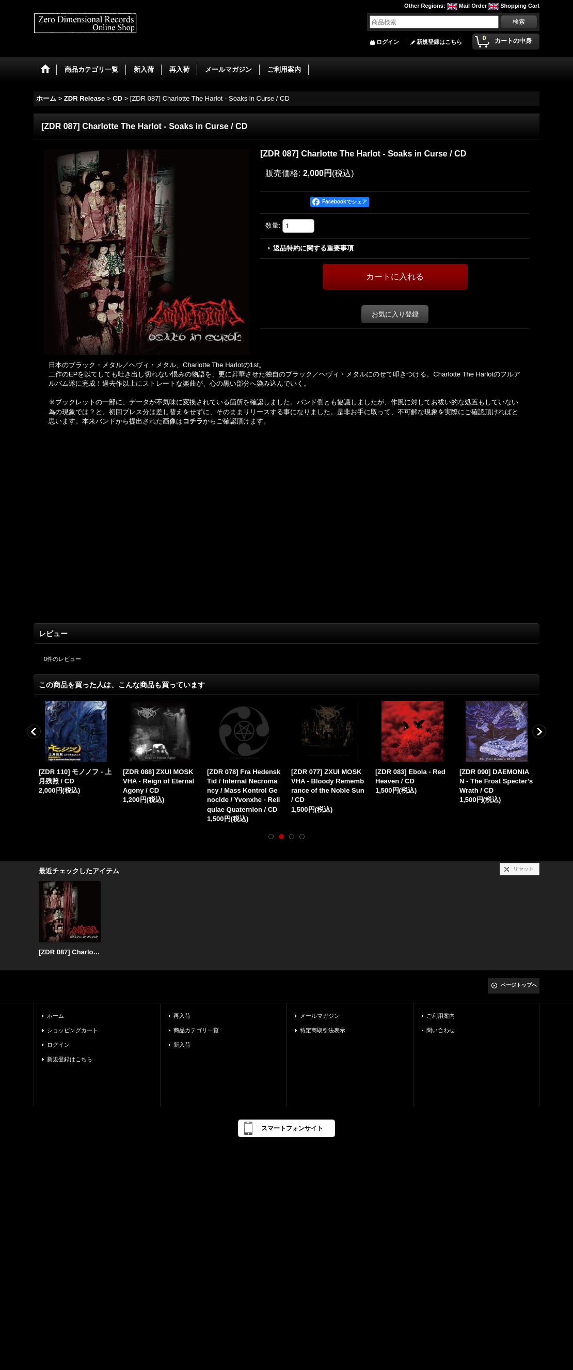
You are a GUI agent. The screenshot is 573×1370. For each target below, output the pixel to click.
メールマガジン (320, 1016)
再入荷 (181, 1016)
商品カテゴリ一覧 (196, 1030)
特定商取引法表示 (322, 1030)
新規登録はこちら (439, 42)
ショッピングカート (72, 1030)
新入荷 (181, 1045)
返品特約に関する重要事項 (313, 248)
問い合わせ (440, 1030)
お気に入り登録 (395, 314)
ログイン (387, 42)
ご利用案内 (440, 1016)
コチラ (193, 421)
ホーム (55, 1016)
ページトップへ (519, 985)
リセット (523, 869)
